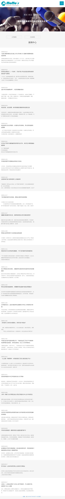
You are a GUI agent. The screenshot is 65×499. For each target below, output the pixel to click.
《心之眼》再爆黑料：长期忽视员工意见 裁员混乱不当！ (16, 358)
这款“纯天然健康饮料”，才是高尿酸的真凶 (12, 89)
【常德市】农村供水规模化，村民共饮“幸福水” (13, 322)
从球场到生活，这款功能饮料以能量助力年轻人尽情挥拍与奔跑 (17, 305)
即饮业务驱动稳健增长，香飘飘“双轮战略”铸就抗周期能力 (16, 286)
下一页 (36, 496)
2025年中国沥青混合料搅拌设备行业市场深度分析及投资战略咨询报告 (17, 413)
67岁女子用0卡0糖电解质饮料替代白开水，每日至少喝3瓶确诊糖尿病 (17, 144)
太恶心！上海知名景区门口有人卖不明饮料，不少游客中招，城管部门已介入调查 (17, 485)
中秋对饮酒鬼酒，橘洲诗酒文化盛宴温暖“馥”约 (13, 430)
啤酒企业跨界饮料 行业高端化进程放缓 (11, 233)
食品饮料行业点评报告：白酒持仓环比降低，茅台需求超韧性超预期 (17, 126)
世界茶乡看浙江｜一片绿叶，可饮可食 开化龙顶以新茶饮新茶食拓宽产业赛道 (17, 72)
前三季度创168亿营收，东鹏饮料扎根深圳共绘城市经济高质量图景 (17, 270)
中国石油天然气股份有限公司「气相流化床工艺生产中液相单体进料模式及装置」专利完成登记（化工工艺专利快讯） (17, 341)
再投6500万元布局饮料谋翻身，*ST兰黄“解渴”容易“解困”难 (16, 251)
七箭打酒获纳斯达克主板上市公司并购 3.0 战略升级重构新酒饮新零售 (17, 54)
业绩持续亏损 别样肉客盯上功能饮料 (11, 179)
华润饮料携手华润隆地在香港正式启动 (11, 161)
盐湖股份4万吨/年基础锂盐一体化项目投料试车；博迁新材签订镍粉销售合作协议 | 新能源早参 (17, 449)
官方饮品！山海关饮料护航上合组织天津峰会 (13, 466)
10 (34, 496)
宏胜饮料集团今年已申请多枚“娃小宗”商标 (12, 376)
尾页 (40, 496)
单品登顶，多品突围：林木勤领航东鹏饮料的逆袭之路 (15, 107)
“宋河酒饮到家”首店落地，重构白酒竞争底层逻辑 (14, 197)
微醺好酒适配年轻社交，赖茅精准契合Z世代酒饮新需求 (15, 215)
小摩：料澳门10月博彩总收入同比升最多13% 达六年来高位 (16, 394)
